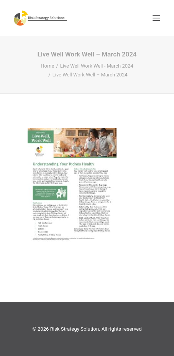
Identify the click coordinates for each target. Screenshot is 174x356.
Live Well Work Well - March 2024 (96, 66)
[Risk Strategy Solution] (40, 18)
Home (47, 66)
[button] (156, 18)
